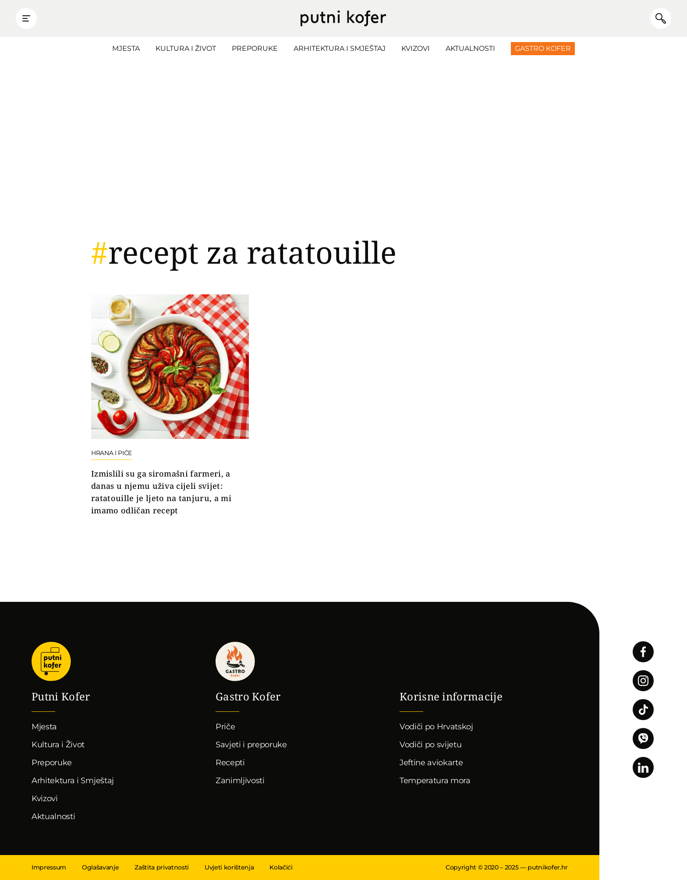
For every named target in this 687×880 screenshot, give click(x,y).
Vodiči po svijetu (431, 744)
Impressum (49, 867)
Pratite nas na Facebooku (643, 651)
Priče (225, 727)
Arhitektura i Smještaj (340, 48)
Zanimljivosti (240, 780)
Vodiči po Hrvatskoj (436, 727)
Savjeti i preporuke (251, 744)
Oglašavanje (100, 867)
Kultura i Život (186, 48)
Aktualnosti (470, 48)
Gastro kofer (235, 661)
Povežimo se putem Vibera (643, 738)
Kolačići (280, 867)
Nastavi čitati (170, 405)
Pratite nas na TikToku (643, 709)
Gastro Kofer (543, 48)
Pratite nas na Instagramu (643, 680)
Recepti (230, 762)
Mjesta (126, 48)
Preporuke (255, 48)
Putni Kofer (343, 18)
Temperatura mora (435, 780)
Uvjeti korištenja (229, 867)
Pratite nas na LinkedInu (643, 767)
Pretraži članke (660, 18)
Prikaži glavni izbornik (26, 18)
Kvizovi (415, 48)
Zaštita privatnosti (162, 867)
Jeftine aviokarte (431, 762)
